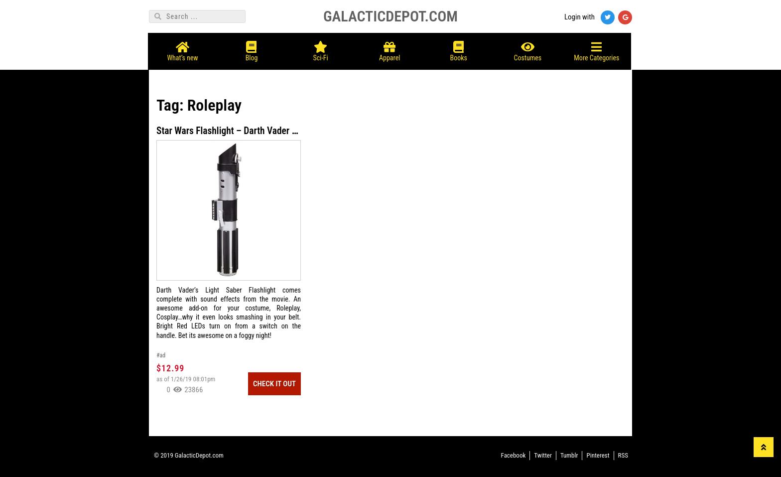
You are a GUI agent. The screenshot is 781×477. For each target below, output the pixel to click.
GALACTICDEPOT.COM (390, 16)
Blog (252, 48)
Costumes (528, 48)
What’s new (183, 48)
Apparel (390, 48)
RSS (623, 455)
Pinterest (597, 455)
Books (459, 48)
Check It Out (274, 383)
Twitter (543, 455)
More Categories (597, 48)
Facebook (513, 455)
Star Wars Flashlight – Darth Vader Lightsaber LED (256, 131)
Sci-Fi (321, 48)
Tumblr (569, 455)
